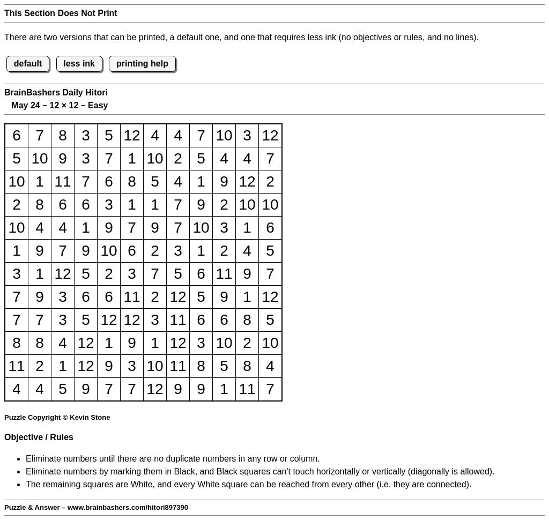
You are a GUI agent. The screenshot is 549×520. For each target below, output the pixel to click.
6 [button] (16, 135)
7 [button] (39, 135)
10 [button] (224, 135)
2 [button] (178, 158)
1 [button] (132, 158)
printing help (142, 63)
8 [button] (62, 135)
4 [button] (155, 135)
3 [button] (85, 135)
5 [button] (109, 135)
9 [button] (62, 158)
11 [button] (62, 181)
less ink (79, 63)
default (28, 63)
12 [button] (131, 135)
